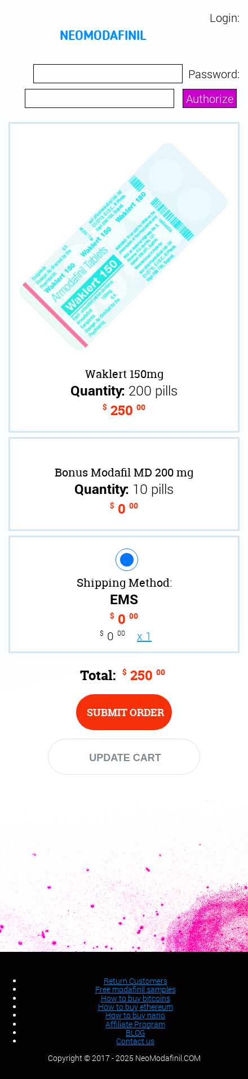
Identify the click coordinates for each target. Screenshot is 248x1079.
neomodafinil (103, 36)
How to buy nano (135, 1015)
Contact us (135, 1041)
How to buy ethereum (135, 1006)
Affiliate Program (135, 1024)
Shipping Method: (124, 582)
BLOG (135, 1032)
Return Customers (135, 980)
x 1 (144, 635)
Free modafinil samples (135, 989)
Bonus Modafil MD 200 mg (124, 472)
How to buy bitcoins (135, 998)
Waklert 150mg (124, 373)
